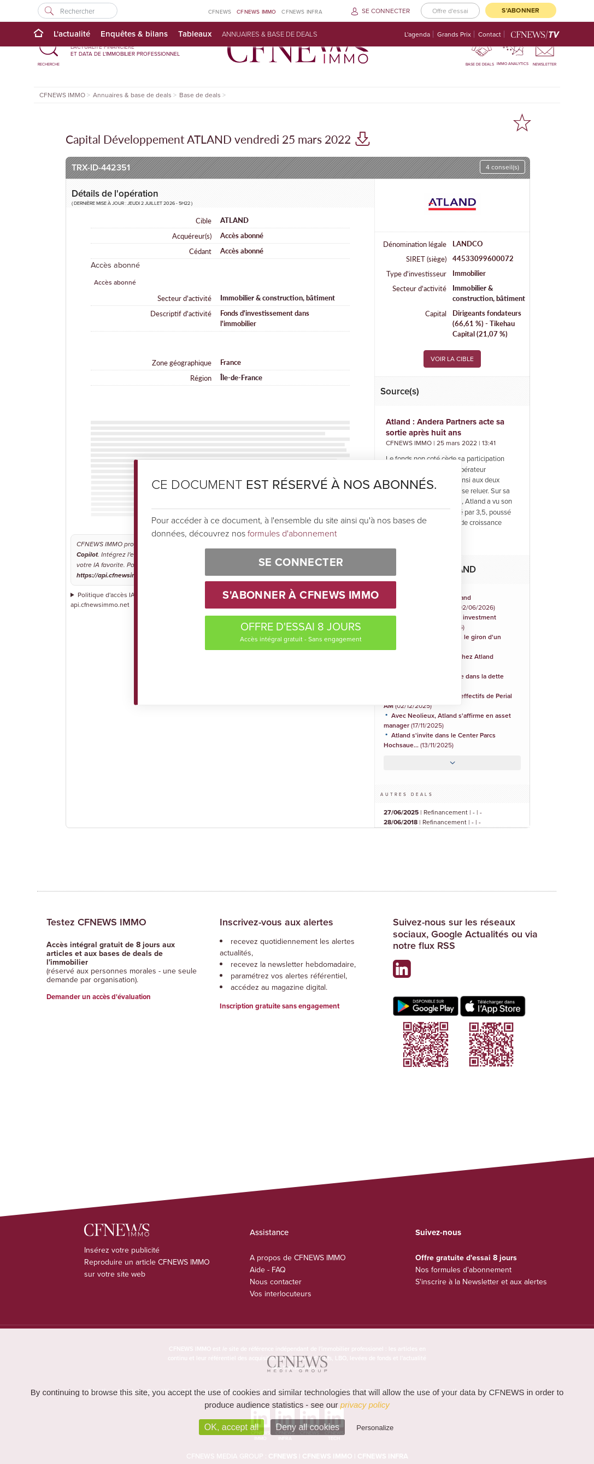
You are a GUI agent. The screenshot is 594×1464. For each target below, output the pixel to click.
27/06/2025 (401, 812)
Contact (489, 34)
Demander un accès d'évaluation (98, 996)
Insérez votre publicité (122, 1249)
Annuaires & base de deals (269, 34)
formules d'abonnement (292, 533)
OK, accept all (231, 1427)
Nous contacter (276, 1281)
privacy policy (365, 1404)
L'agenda (417, 34)
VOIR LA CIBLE (452, 358)
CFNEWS (219, 11)
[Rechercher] (77, 11)
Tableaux (194, 33)
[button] (49, 50)
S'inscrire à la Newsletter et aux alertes (481, 1281)
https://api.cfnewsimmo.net (117, 575)
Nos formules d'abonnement (463, 1269)
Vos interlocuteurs (280, 1293)
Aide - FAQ (268, 1269)
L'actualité (72, 33)
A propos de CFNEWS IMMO (298, 1257)
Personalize (374, 1428)
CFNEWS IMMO (256, 11)
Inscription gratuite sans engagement (279, 1006)
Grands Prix (454, 34)
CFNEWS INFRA (301, 11)
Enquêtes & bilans (134, 33)
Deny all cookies (308, 1427)
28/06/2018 (400, 822)
